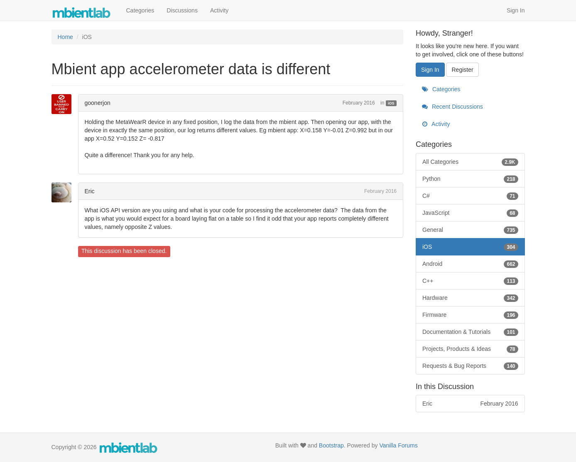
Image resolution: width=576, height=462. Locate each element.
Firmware (470, 315)
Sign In (516, 10)
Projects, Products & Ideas (470, 349)
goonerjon (97, 103)
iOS (391, 103)
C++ (470, 281)
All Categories (470, 162)
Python (470, 179)
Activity (219, 10)
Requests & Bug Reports (470, 366)
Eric (90, 191)
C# (470, 196)
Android (470, 264)
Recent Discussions (452, 106)
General (470, 230)
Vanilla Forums (398, 445)
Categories (140, 10)
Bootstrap (331, 445)
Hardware (470, 298)
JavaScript (470, 213)
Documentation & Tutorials (470, 332)
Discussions (182, 10)
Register (462, 69)
